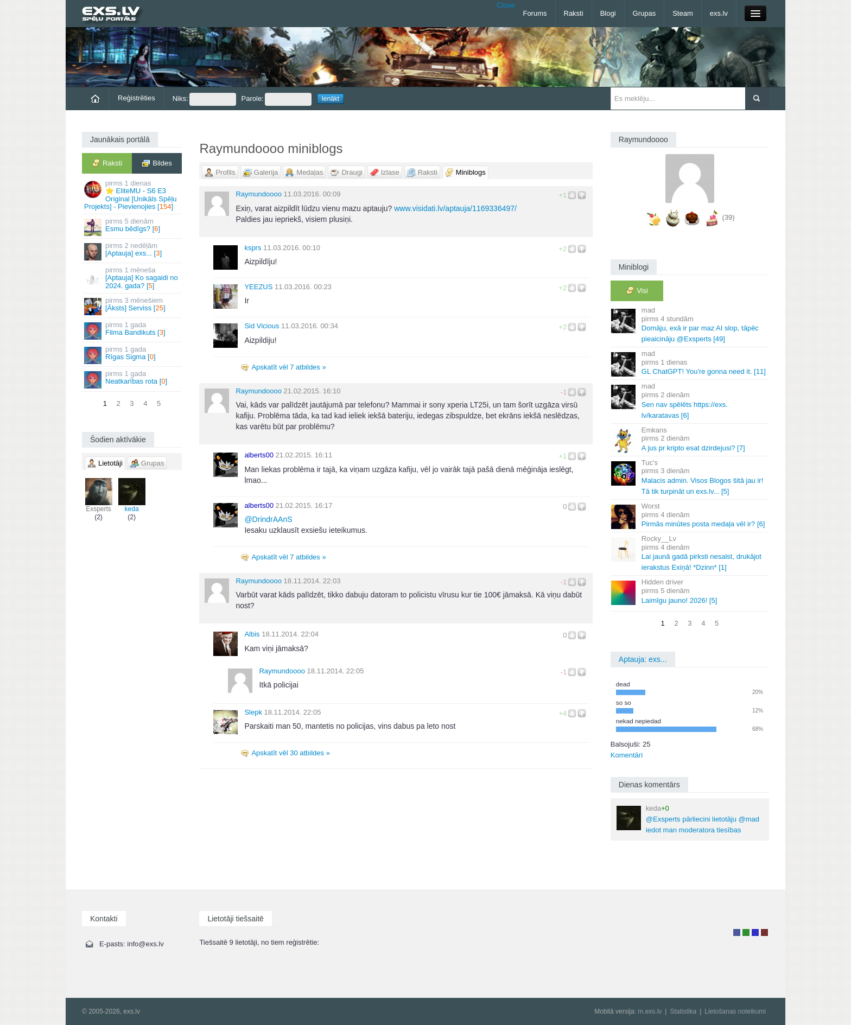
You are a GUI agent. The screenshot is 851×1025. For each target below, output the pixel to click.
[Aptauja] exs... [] (132, 250)
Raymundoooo (259, 194)
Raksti (573, 13)
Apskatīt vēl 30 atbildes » (290, 753)
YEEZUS (258, 287)
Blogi (608, 13)
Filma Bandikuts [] (132, 330)
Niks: (204, 99)
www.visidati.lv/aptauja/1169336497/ (455, 208)
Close (506, 5)
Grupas (644, 13)
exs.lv (719, 13)
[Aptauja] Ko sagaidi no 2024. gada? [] (132, 278)
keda (131, 495)
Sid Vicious (261, 326)
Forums (535, 13)
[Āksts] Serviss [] (132, 305)
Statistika (683, 1011)
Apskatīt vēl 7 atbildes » (288, 367)
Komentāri (627, 755)
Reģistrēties (136, 98)
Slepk (253, 712)
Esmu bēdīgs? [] (132, 226)
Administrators (764, 932)
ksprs (252, 248)
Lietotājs (737, 932)
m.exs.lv (650, 1011)
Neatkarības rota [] (132, 379)
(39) (728, 217)
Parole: (277, 99)
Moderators (755, 932)
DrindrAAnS (268, 519)
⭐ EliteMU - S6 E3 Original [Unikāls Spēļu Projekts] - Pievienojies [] (132, 195)
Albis (251, 634)
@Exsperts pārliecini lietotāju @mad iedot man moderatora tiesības (688, 819)
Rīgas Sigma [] (132, 354)
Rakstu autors (746, 932)
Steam (682, 13)
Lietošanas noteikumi (735, 1011)
